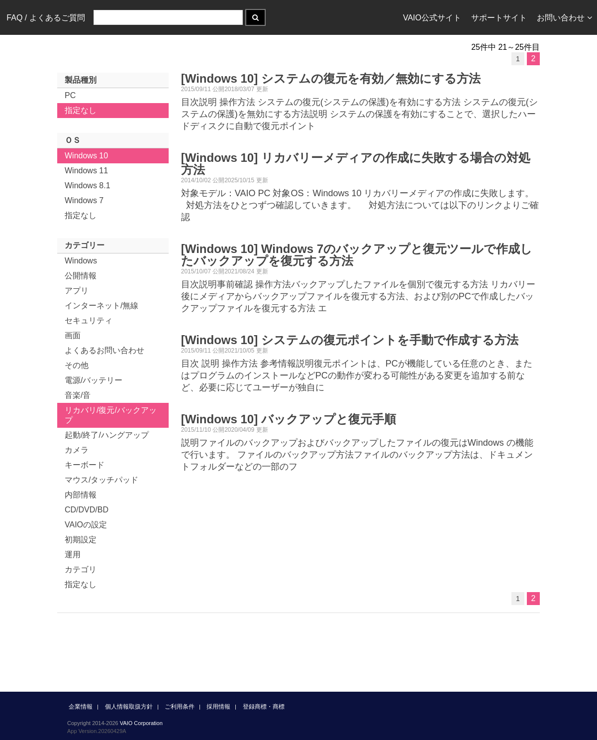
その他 (77, 365)
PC (70, 95)
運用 (73, 554)
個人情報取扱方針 (129, 706)
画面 (73, 335)
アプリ (77, 290)
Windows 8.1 (87, 185)
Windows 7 (84, 200)
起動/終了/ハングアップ (107, 435)
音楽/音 (78, 395)
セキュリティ (88, 320)
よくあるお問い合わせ (104, 350)
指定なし (81, 110)
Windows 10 (86, 155)
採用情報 (218, 706)
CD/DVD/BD (86, 509)
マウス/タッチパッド (101, 480)
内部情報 (81, 495)
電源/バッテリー (93, 380)
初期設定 (81, 539)
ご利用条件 (180, 706)
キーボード (84, 465)
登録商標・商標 (264, 706)
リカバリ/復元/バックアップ (111, 415)
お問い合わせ (564, 17)
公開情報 (81, 275)
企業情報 (81, 706)
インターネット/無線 (101, 305)
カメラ (77, 450)
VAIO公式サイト (432, 17)
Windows (81, 260)
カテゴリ (81, 569)
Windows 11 (86, 170)
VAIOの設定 (86, 524)
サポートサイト (499, 17)
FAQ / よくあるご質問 (45, 17)
